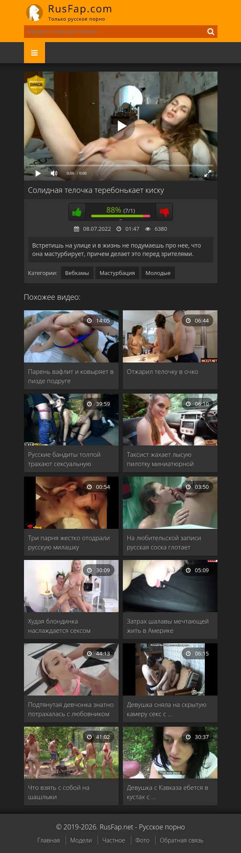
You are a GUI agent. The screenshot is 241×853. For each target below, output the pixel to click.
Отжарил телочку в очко (163, 371)
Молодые (158, 273)
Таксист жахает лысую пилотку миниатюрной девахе (160, 459)
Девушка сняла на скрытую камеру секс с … (167, 709)
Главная (48, 840)
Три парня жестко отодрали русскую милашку (69, 542)
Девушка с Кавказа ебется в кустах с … (168, 792)
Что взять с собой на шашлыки (59, 792)
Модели (81, 840)
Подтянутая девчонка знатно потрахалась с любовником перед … (71, 709)
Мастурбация (117, 273)
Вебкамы (77, 273)
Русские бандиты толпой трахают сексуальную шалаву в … (64, 459)
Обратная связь (182, 840)
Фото (142, 840)
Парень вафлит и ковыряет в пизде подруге (71, 376)
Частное (113, 840)
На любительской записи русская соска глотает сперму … (164, 542)
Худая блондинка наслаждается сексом (59, 625)
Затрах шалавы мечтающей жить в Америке (168, 625)
